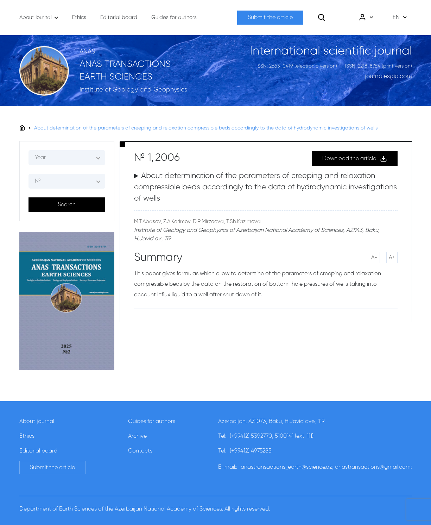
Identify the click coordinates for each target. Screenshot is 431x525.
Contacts (140, 451)
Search (67, 205)
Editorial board (38, 451)
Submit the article (270, 17)
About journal (36, 421)
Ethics (26, 436)
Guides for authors (151, 421)
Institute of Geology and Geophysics (133, 90)
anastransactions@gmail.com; (373, 467)
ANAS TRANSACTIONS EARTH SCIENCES (125, 71)
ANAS (87, 52)
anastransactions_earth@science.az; (287, 467)
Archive (137, 436)
